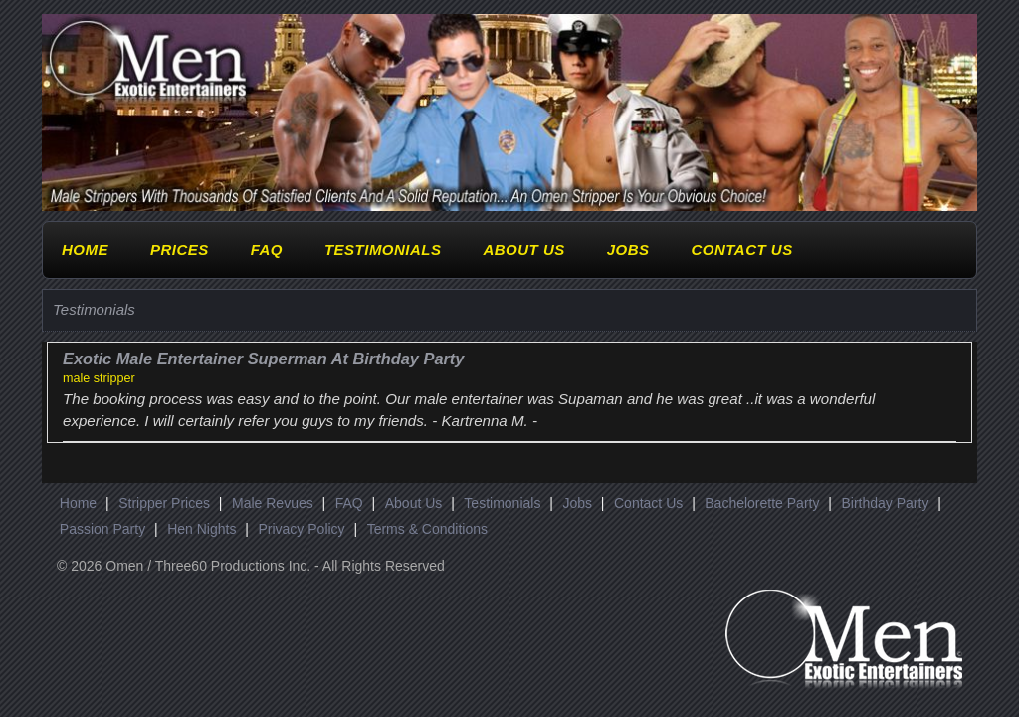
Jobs (628, 249)
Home (85, 249)
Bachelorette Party (762, 503)
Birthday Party (884, 503)
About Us (523, 249)
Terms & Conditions (427, 529)
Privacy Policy (301, 529)
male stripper (99, 378)
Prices (179, 249)
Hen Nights (201, 529)
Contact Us (741, 249)
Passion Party (102, 529)
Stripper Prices (164, 503)
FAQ (267, 249)
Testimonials (383, 249)
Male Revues (272, 503)
